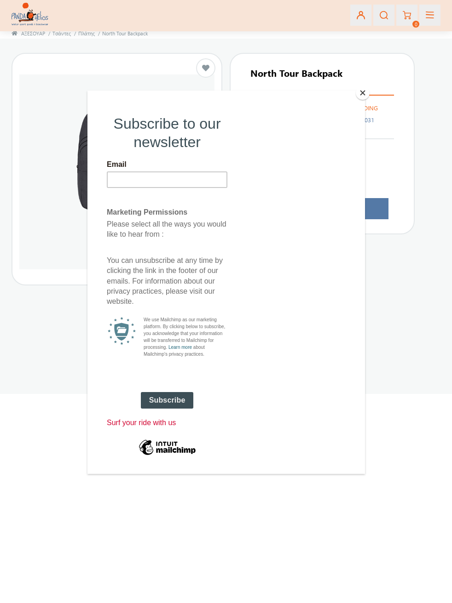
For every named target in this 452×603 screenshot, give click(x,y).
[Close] (363, 93)
